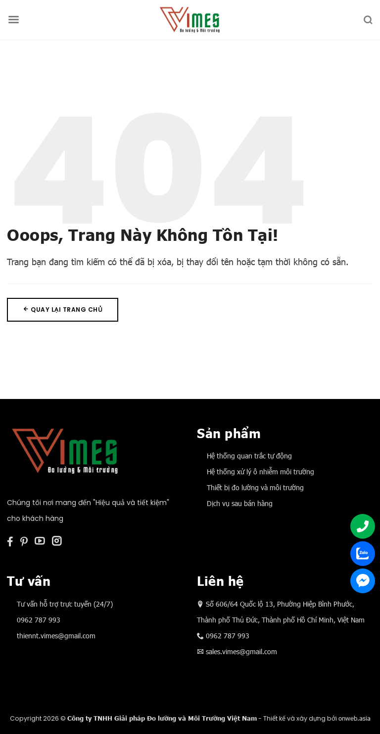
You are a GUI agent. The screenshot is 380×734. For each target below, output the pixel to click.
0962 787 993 (38, 619)
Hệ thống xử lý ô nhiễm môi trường (260, 471)
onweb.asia (354, 718)
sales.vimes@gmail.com (241, 651)
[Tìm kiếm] (368, 20)
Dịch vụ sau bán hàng (240, 503)
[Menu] (13, 20)
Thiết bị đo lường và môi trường (255, 487)
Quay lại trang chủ (62, 309)
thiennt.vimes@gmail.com (56, 635)
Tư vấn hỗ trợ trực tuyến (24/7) (65, 604)
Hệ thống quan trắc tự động (249, 455)
